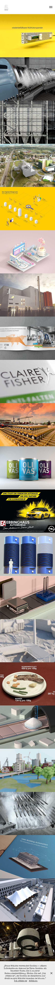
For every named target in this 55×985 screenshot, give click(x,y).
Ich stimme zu (20, 980)
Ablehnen (33, 980)
